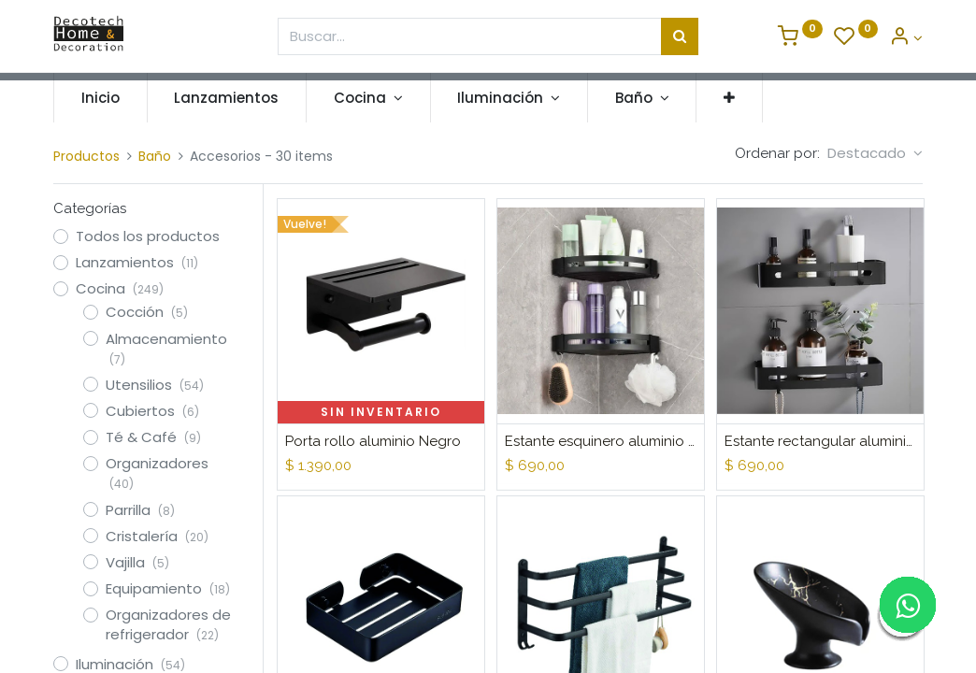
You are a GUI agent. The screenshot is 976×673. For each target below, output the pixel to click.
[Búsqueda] (679, 36)
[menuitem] (100, 97)
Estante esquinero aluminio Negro (600, 441)
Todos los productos (148, 236)
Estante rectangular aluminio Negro (820, 441)
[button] (729, 97)
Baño (154, 156)
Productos (86, 156)
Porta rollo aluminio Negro (373, 441)
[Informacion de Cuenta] (906, 38)
